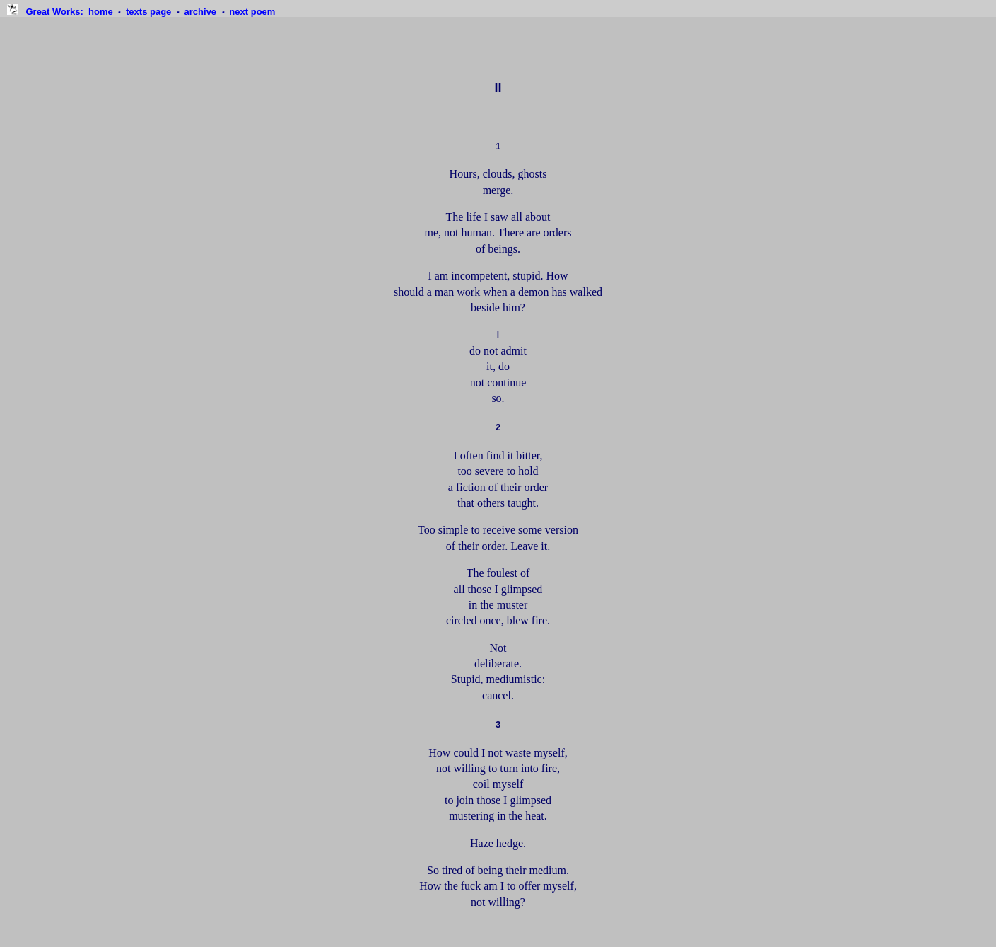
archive (201, 11)
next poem (252, 11)
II (497, 88)
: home (70, 11)
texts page (150, 11)
